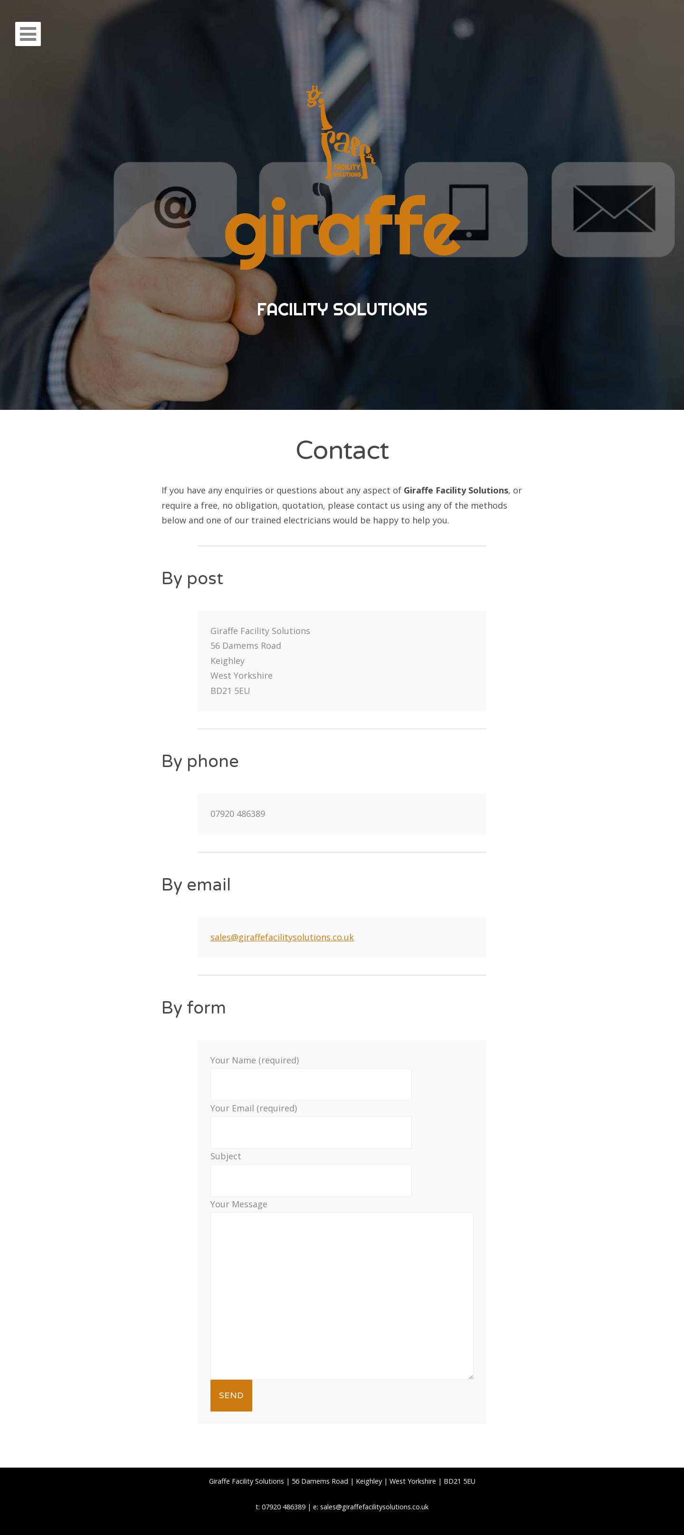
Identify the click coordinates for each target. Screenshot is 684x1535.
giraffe (342, 227)
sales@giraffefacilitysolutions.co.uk (282, 937)
